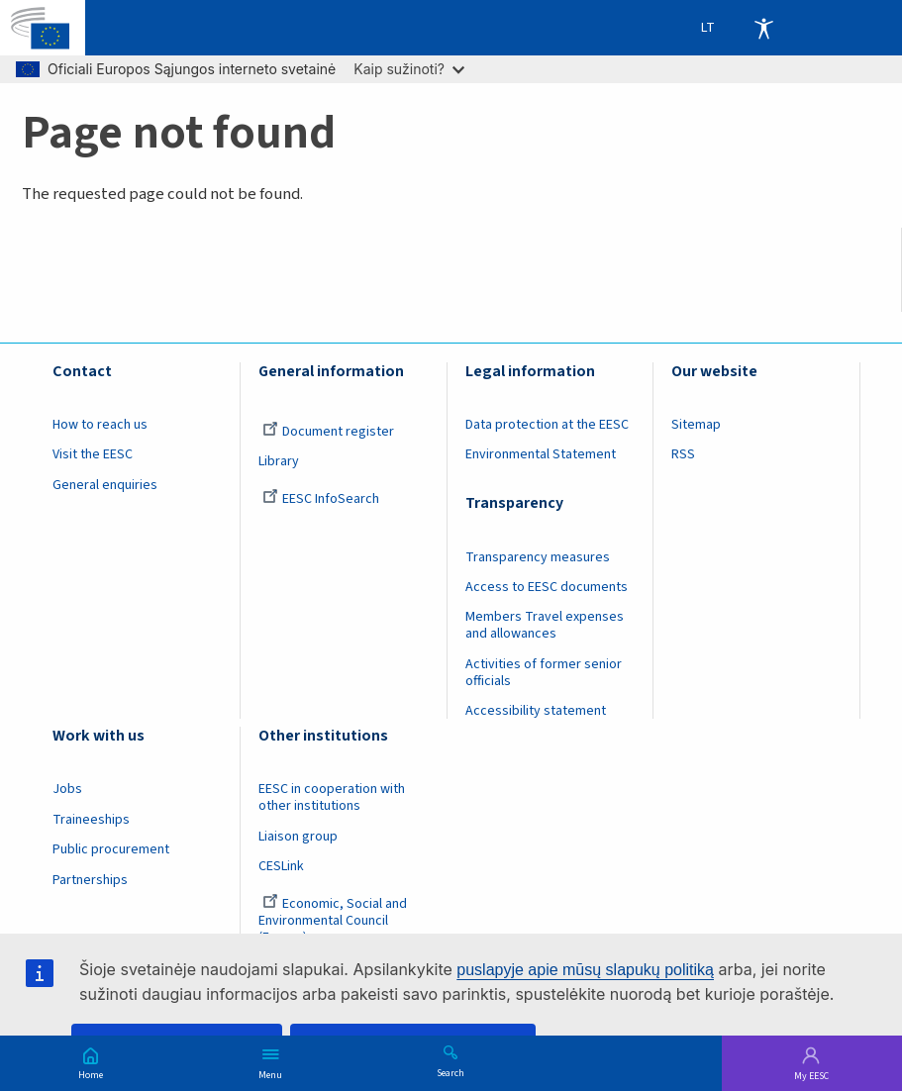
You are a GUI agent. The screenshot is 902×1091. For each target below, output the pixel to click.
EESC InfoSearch (320, 499)
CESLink (281, 866)
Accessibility (763, 27)
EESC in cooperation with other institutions (331, 797)
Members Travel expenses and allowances (544, 625)
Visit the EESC (92, 454)
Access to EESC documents (546, 587)
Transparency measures (537, 557)
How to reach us (100, 425)
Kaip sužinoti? (408, 68)
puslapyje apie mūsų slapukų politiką (585, 969)
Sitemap (696, 425)
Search (450, 1072)
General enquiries (104, 485)
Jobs (67, 789)
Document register (328, 432)
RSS (683, 454)
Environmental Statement (540, 454)
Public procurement (110, 849)
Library (278, 461)
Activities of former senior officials (543, 672)
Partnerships (90, 880)
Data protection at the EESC (547, 425)
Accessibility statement (535, 711)
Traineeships (91, 820)
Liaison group (298, 836)
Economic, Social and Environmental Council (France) (332, 920)
